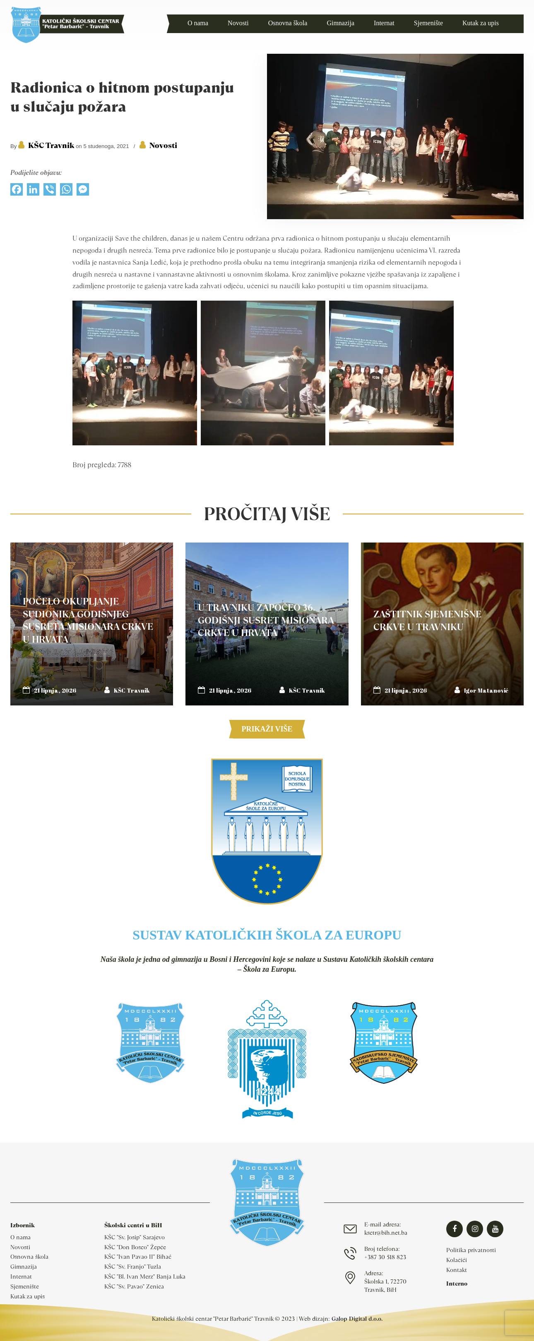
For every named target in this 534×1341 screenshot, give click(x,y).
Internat (21, 1276)
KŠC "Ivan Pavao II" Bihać (137, 1257)
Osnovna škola (29, 1257)
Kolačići (456, 1260)
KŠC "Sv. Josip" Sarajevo (134, 1237)
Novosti (163, 145)
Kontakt (456, 1270)
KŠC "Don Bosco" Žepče (135, 1247)
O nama (20, 1237)
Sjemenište (24, 1286)
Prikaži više (266, 729)
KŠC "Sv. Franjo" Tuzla (132, 1266)
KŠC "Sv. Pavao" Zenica (134, 1286)
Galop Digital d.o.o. (357, 1319)
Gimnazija (23, 1266)
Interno (456, 1283)
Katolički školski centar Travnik (67, 24)
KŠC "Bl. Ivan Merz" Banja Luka (144, 1276)
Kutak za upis (27, 1296)
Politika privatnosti (471, 1250)
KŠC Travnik (51, 145)
